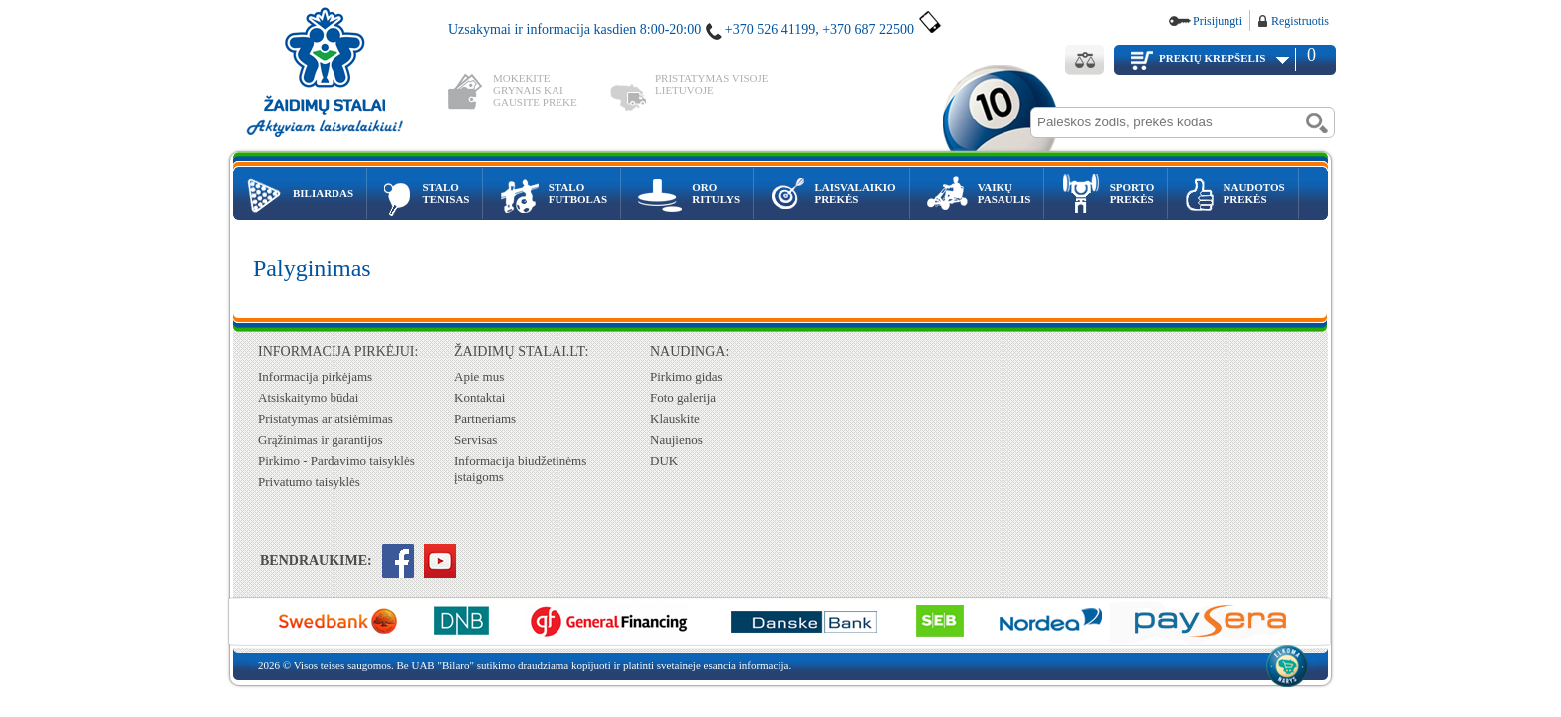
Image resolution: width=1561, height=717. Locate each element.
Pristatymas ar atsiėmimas (325, 418)
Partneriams (485, 418)
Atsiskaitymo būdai (308, 397)
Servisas (475, 439)
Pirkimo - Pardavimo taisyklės (336, 460)
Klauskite (675, 418)
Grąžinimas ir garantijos (320, 439)
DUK (664, 460)
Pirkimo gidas (686, 376)
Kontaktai (479, 397)
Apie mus (479, 376)
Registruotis (1300, 21)
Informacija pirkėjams (315, 376)
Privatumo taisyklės (309, 481)
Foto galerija (683, 397)
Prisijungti (1217, 21)
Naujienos (676, 439)
